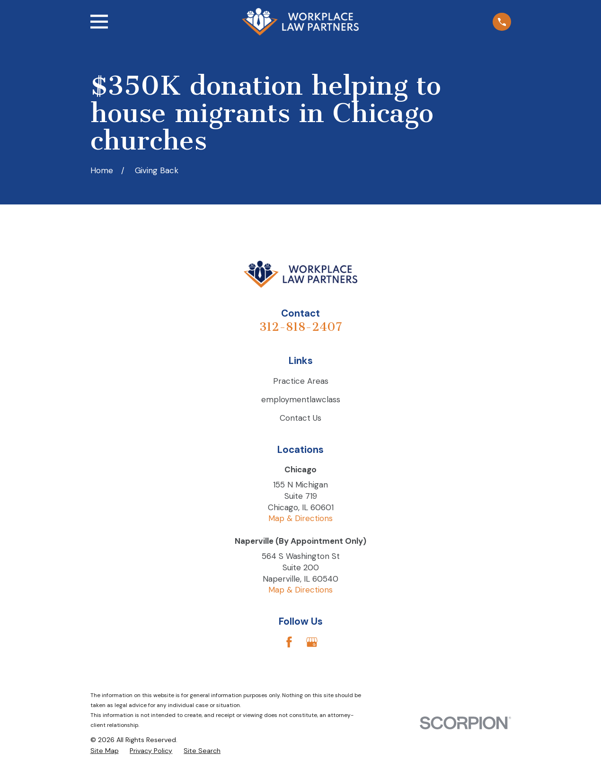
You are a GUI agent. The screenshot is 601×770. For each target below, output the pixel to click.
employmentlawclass (300, 399)
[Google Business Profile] (312, 642)
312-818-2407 (300, 327)
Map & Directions (300, 518)
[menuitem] (104, 751)
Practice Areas (300, 381)
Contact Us (300, 418)
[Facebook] (289, 642)
